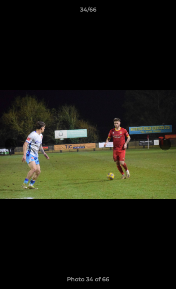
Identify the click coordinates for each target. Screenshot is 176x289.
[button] (166, 11)
